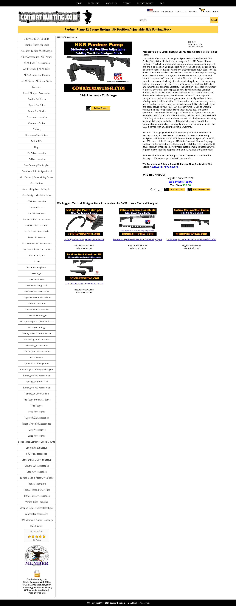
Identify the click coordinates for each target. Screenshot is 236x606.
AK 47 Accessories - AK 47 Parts (36, 56)
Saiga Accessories (36, 435)
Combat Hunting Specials (37, 44)
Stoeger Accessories (37, 471)
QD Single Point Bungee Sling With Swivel (84, 239)
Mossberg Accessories (37, 345)
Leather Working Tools (37, 285)
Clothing (37, 129)
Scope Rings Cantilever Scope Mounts (36, 441)
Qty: (153, 189)
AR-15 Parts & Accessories (37, 62)
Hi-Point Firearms (36, 237)
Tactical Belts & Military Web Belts (36, 477)
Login (156, 11)
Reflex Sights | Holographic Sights (36, 369)
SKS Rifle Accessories (36, 453)
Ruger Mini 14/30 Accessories (36, 423)
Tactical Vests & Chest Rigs (36, 489)
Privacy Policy (145, 3)
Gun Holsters (36, 183)
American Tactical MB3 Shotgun (36, 50)
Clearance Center (36, 123)
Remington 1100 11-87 (37, 381)
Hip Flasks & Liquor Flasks (36, 231)
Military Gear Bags (37, 327)
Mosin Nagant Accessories (37, 339)
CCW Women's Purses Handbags (37, 520)
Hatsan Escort (36, 207)
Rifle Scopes (37, 405)
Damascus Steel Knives (36, 135)
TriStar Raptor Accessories (37, 495)
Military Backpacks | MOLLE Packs (37, 321)
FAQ (162, 3)
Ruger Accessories (37, 429)
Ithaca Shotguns (37, 255)
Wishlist (193, 11)
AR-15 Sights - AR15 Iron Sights (37, 81)
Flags (36, 147)
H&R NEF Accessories (36, 225)
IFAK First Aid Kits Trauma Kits (36, 249)
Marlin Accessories (37, 303)
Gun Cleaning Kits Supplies (37, 165)
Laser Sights (37, 273)
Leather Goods (36, 279)
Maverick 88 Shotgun (36, 315)
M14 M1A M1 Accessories (36, 291)
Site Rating (37, 540)
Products (93, 3)
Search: (143, 19)
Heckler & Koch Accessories (36, 219)
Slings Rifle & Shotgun (36, 447)
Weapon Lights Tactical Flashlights (36, 507)
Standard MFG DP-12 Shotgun (36, 459)
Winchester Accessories (36, 513)
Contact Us (181, 11)
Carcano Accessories (36, 117)
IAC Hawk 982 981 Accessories (37, 243)
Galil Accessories (37, 159)
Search (214, 20)
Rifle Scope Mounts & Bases (37, 399)
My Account (167, 11)
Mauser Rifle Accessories (37, 309)
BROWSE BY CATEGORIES (37, 38)
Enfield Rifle (36, 141)
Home (78, 3)
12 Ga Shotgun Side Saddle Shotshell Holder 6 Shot (191, 239)
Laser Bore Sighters (36, 267)
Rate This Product (154, 174)
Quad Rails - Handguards (37, 363)
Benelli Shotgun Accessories (36, 93)
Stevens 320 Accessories (37, 465)
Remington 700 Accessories (36, 387)
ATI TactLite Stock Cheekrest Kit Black (84, 283)
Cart (208, 11)
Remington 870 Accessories (36, 375)
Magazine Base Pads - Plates (36, 297)
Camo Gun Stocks (36, 111)
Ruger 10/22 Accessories (37, 417)
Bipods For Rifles (36, 105)
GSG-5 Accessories (37, 201)
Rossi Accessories (36, 411)
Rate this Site (36, 526)
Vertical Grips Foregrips (36, 501)
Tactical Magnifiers (37, 483)
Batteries (36, 87)
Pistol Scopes (36, 357)
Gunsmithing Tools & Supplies (36, 189)
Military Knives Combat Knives (36, 333)
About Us (111, 3)
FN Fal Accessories (36, 153)
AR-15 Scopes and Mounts (37, 75)
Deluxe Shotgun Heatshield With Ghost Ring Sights (137, 239)
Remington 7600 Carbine (37, 393)
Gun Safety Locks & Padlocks (36, 195)
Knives (37, 261)
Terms (126, 3)
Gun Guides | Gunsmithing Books (36, 177)
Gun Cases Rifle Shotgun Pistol (37, 171)
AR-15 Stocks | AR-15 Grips (36, 69)
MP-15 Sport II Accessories (36, 351)
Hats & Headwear (36, 213)
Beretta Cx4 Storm (37, 99)
